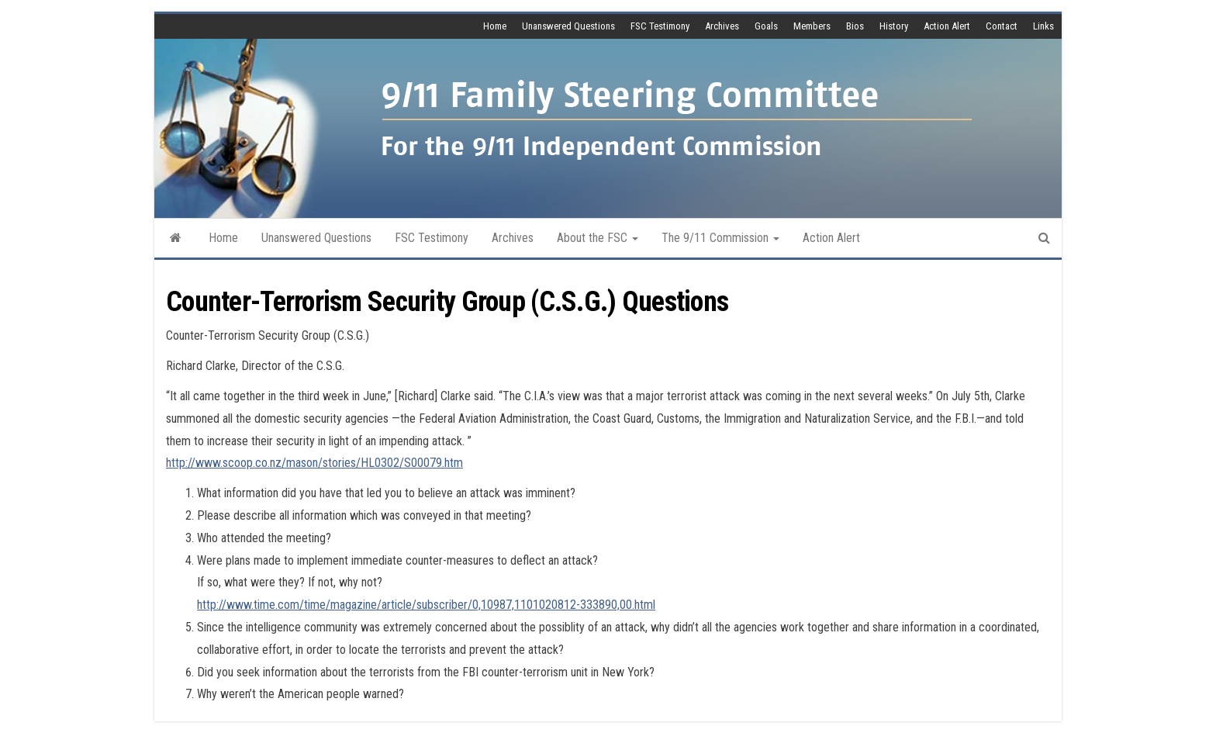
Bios (855, 26)
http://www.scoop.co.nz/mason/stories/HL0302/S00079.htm (314, 462)
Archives (722, 26)
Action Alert (947, 26)
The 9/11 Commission (720, 237)
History (893, 26)
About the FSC (597, 237)
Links (1043, 26)
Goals (766, 26)
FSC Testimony (659, 26)
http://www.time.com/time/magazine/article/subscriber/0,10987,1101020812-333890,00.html (426, 604)
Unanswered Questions (568, 26)
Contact (1001, 26)
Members (812, 26)
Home (494, 26)
